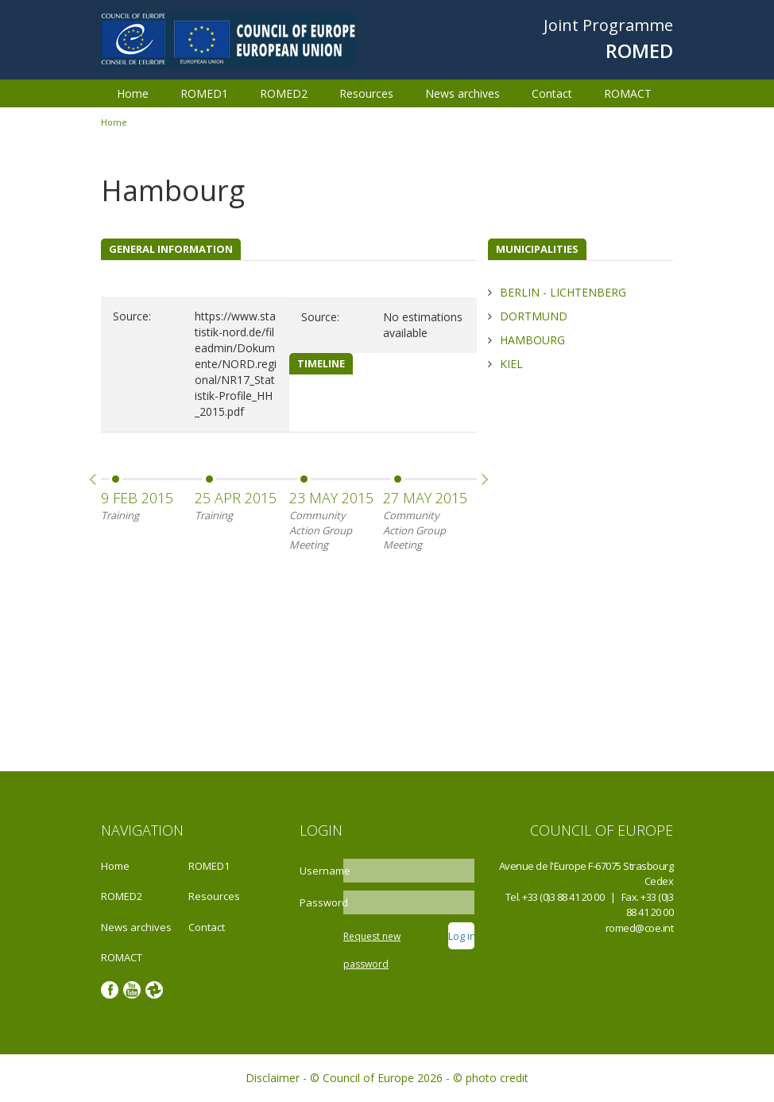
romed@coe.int (640, 928)
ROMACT (628, 93)
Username (320, 870)
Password (320, 902)
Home (133, 93)
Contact (552, 93)
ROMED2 (284, 93)
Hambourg (532, 339)
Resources (366, 93)
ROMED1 (204, 93)
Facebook (109, 990)
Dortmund (533, 316)
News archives (462, 93)
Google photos (154, 990)
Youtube (132, 990)
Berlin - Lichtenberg (563, 292)
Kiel (511, 363)
